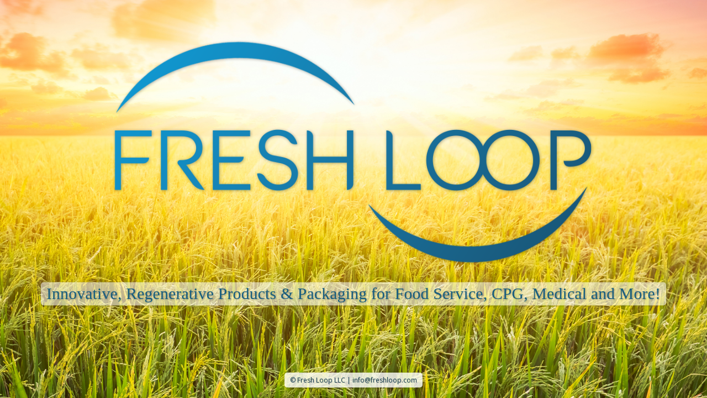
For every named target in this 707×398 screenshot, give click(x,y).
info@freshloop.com (384, 380)
